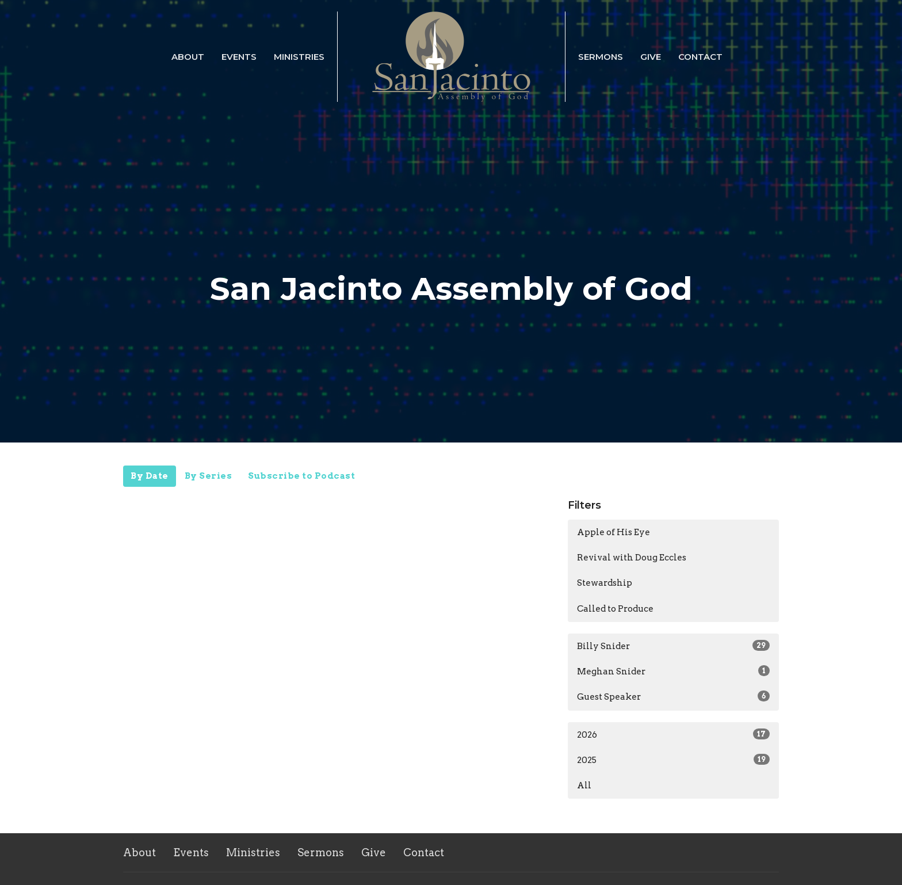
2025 (673, 759)
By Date (150, 476)
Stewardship (604, 583)
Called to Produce (615, 609)
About (187, 56)
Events (239, 56)
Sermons (600, 56)
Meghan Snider (673, 671)
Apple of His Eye (613, 532)
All (584, 785)
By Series (208, 476)
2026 (673, 734)
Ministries (299, 56)
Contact (700, 56)
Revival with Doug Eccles (631, 557)
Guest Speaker (673, 696)
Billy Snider (673, 645)
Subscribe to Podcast (301, 476)
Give (650, 56)
